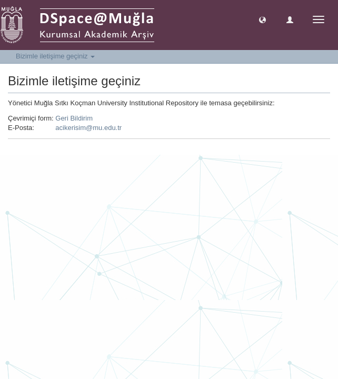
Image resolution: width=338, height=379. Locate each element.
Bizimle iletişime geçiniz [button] (55, 56)
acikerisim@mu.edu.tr (88, 128)
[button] (262, 19)
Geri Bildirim (74, 118)
